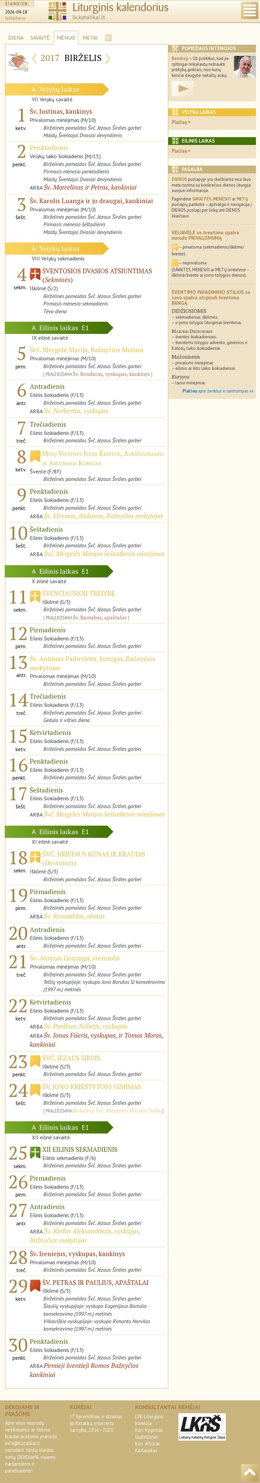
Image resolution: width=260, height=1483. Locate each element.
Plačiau (179, 122)
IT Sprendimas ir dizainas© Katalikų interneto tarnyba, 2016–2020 (96, 1423)
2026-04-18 (16, 12)
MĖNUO (66, 37)
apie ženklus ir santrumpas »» (218, 391)
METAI (90, 37)
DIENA (15, 37)
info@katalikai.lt (22, 1443)
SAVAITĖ (40, 37)
